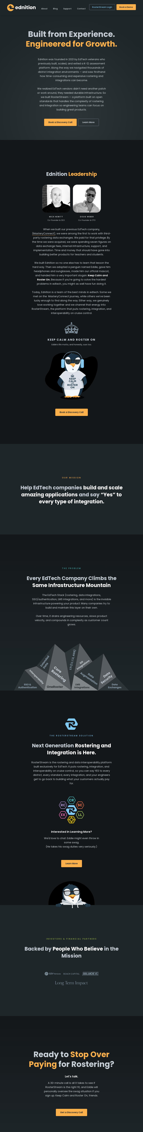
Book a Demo (126, 7)
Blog (55, 8)
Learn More (88, 122)
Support (67, 8)
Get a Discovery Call (71, 1112)
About (44, 8)
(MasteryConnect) (43, 233)
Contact (81, 8)
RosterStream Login (102, 7)
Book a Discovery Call (60, 122)
